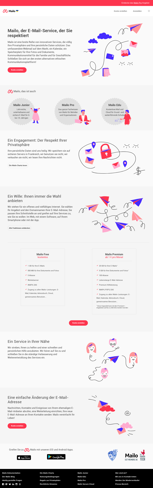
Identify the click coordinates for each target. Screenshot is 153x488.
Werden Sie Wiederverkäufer (127, 480)
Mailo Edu (82, 477)
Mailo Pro (82, 480)
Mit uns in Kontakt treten (125, 477)
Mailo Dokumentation (11, 473)
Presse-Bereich (121, 484)
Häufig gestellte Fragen (12, 480)
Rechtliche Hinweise (48, 484)
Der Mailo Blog (8, 477)
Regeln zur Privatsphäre (50, 480)
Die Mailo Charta (47, 473)
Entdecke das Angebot (135, 3)
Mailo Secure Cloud (86, 484)
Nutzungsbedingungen (49, 477)
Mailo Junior (83, 473)
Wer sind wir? (121, 473)
